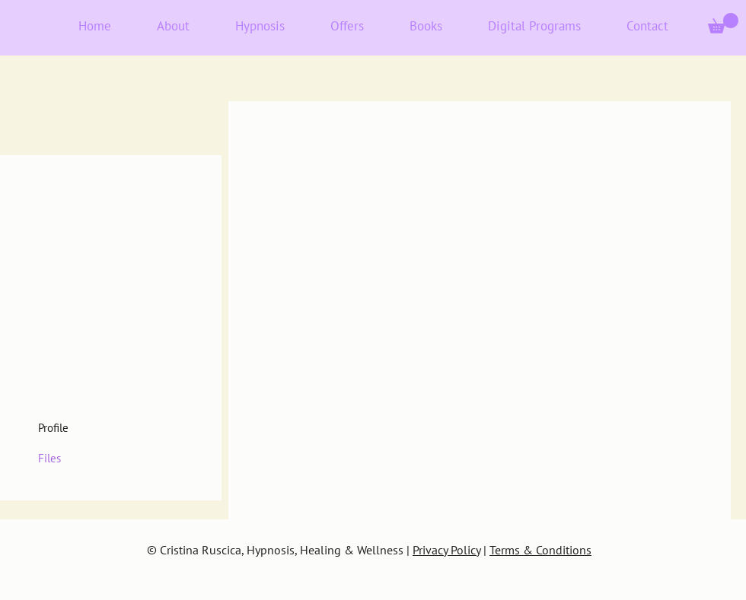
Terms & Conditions (540, 549)
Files (49, 458)
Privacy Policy (446, 549)
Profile (53, 428)
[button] (723, 23)
